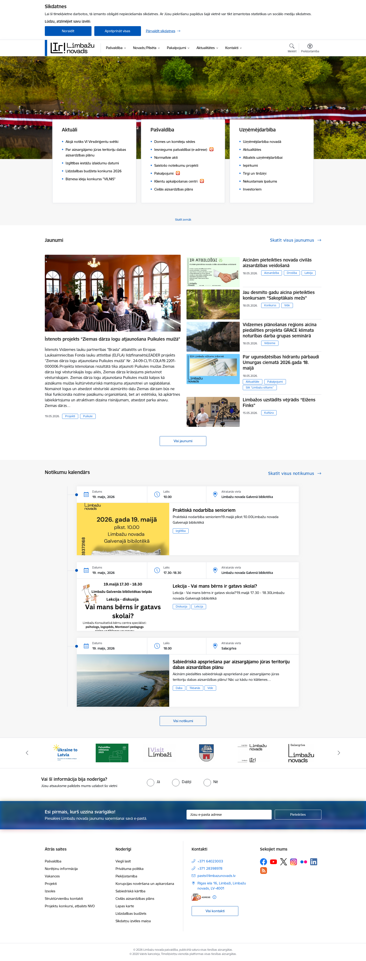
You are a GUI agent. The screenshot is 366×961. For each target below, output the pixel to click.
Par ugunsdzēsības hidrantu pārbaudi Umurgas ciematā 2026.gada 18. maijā (281, 362)
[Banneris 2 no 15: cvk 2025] (112, 752)
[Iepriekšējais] (27, 752)
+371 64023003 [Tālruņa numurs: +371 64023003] (210, 861)
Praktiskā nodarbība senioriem (204, 510)
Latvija (309, 273)
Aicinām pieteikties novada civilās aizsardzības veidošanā (277, 262)
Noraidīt (68, 31)
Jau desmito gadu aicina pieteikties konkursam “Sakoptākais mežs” (279, 295)
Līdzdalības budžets (131, 913)
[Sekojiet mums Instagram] (293, 862)
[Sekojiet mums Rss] (263, 870)
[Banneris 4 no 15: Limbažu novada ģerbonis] (206, 752)
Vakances (52, 876)
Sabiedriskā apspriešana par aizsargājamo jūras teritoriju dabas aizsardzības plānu (231, 664)
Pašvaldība (53, 861)
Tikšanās (195, 688)
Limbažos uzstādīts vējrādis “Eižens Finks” (279, 402)
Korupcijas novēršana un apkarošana (145, 883)
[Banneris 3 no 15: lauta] (159, 752)
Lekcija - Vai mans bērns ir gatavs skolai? (215, 586)
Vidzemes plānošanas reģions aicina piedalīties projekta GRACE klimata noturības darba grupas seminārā (280, 330)
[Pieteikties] (298, 815)
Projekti (70, 416)
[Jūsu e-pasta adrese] (229, 815)
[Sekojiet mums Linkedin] (313, 861)
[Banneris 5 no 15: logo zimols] (254, 752)
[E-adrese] (201, 897)
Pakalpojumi (275, 381)
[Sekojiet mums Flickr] (303, 861)
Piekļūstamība (126, 876)
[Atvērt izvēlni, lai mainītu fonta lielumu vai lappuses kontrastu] (310, 48)
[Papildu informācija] (214, 897)
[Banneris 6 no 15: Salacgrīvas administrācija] (301, 752)
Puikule (88, 416)
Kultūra (269, 412)
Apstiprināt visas (117, 31)
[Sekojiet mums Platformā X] (283, 861)
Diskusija (181, 606)
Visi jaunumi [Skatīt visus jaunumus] (183, 441)
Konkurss (270, 305)
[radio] (153, 781)
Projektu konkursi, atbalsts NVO (70, 906)
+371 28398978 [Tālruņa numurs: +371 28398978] (209, 868)
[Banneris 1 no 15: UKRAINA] (65, 752)
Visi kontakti (215, 911)
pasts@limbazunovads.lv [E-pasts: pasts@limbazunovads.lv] (216, 875)
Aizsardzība (271, 273)
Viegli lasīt (123, 861)
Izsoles (50, 891)
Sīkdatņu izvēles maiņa (133, 921)
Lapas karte (125, 906)
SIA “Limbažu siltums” (260, 387)
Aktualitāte (252, 381)
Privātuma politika (130, 868)
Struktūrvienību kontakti (64, 898)
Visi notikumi (183, 721)
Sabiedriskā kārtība (130, 891)
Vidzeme (269, 343)
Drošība (292, 273)
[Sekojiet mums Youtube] (273, 861)
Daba (179, 688)
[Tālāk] (339, 752)
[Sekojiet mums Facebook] (263, 861)
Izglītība (181, 531)
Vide (287, 305)
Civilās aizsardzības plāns (135, 898)
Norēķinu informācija (61, 868)
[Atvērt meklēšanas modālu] (292, 48)
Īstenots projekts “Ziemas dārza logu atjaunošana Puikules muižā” (112, 339)
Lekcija (198, 606)
